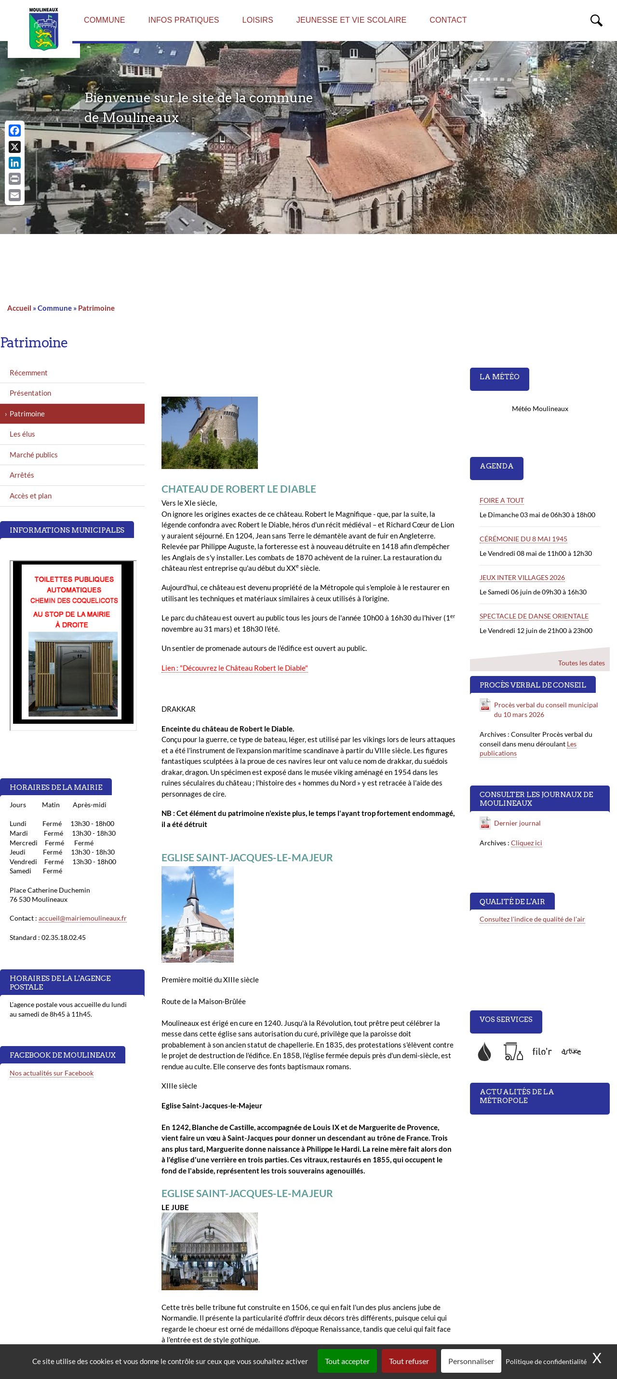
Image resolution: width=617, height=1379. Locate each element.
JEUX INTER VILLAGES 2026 (522, 577)
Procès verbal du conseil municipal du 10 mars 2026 (546, 709)
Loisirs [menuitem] (257, 20)
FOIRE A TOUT (502, 500)
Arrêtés (22, 474)
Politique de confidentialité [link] (546, 1361)
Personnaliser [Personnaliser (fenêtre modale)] (471, 1360)
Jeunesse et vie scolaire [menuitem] (351, 20)
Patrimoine (96, 307)
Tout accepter (347, 1360)
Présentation (30, 392)
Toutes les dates (581, 663)
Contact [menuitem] (448, 20)
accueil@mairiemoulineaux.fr (83, 918)
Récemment (29, 372)
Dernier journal (517, 823)
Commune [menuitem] (104, 20)
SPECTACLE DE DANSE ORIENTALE (534, 616)
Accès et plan (31, 495)
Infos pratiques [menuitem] (183, 20)
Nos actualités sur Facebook (52, 1073)
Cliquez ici (526, 843)
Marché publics (34, 454)
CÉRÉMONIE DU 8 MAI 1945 (523, 539)
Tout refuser (409, 1360)
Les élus (22, 433)
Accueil (19, 307)
